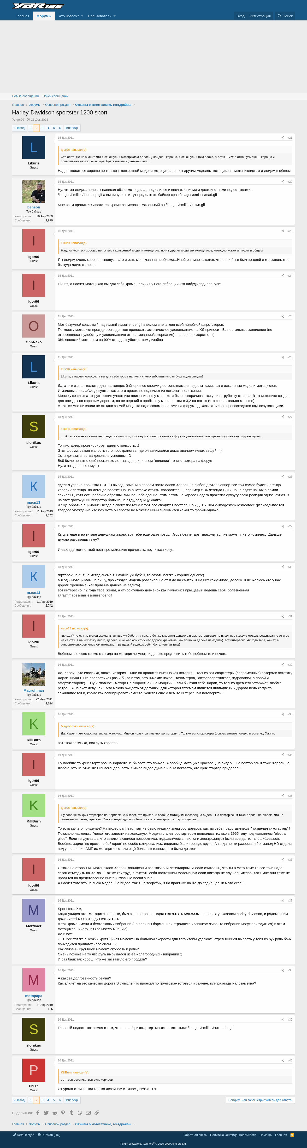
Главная (22, 16)
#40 (290, 1060)
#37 (290, 900)
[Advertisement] (153, 56)
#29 (290, 526)
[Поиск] (285, 16)
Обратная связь (195, 1135)
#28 (290, 476)
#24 (290, 275)
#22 (290, 181)
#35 (290, 795)
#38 (290, 970)
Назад (20, 128)
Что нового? (69, 16)
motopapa (33, 996)
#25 (290, 316)
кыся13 (33, 502)
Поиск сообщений (56, 96)
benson (33, 207)
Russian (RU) (49, 1135)
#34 (290, 755)
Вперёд (71, 128)
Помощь (266, 1135)
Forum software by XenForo (153, 1143)
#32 (290, 664)
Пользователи (100, 16)
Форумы (44, 16)
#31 (290, 616)
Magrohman (34, 690)
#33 (290, 714)
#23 (290, 231)
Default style (23, 1135)
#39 (290, 1019)
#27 (290, 417)
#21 (290, 137)
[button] (82, 16)
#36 (290, 859)
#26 (290, 357)
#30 (290, 567)
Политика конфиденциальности (233, 1135)
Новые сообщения (25, 96)
